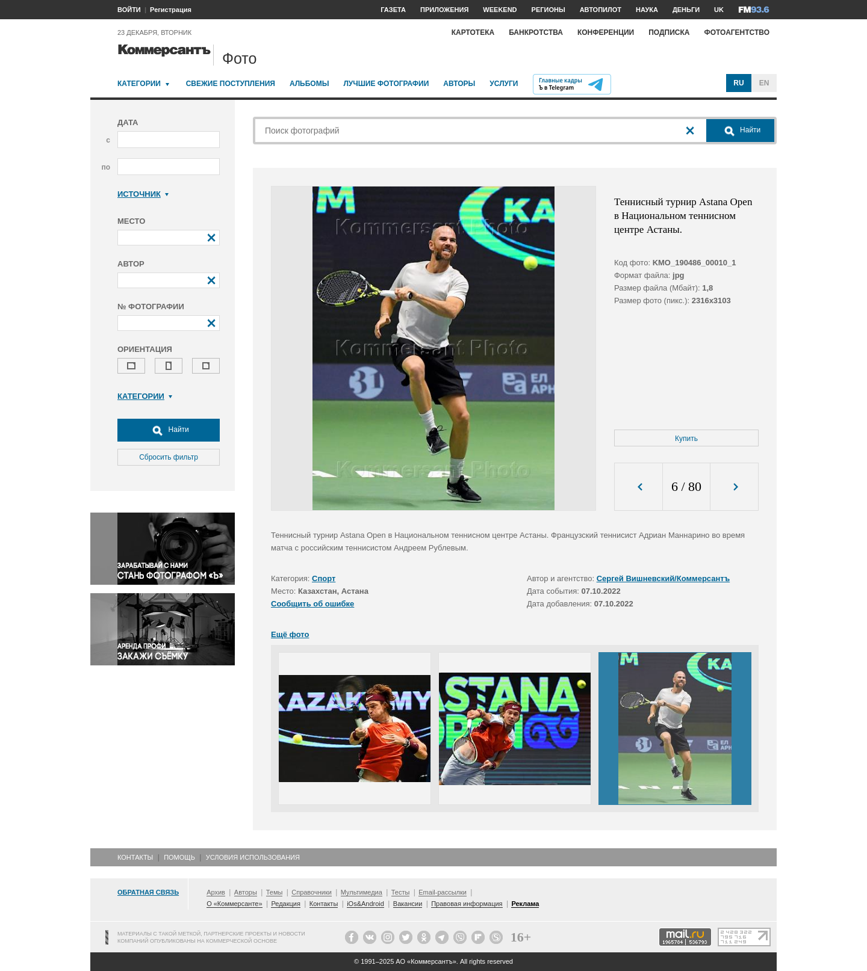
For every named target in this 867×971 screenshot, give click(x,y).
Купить (686, 438)
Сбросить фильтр (168, 457)
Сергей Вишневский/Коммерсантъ (663, 578)
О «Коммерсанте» (234, 903)
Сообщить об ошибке (312, 603)
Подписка (668, 32)
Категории (139, 83)
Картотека (473, 32)
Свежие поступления (230, 83)
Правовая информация (466, 903)
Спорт (323, 578)
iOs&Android (365, 903)
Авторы (459, 83)
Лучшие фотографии (386, 83)
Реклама (525, 903)
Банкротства (536, 32)
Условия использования (253, 857)
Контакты (135, 857)
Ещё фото (290, 634)
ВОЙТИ (129, 9)
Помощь (179, 857)
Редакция (285, 903)
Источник (143, 194)
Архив (216, 892)
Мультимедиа (361, 892)
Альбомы (309, 83)
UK (719, 9)
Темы (274, 892)
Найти (168, 430)
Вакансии (408, 903)
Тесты (400, 892)
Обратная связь (148, 892)
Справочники (311, 892)
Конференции (605, 32)
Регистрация (170, 9)
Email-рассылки (442, 892)
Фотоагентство (736, 32)
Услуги (503, 83)
